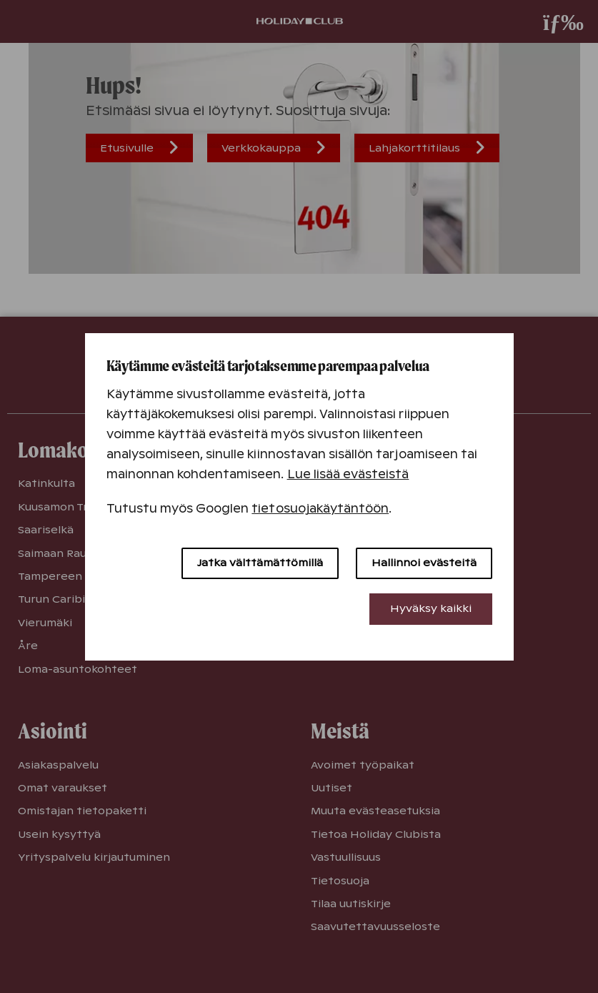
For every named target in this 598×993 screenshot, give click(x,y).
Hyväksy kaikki (431, 608)
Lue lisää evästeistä (348, 474)
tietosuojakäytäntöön (320, 508)
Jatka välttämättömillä (260, 562)
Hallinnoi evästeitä (424, 562)
